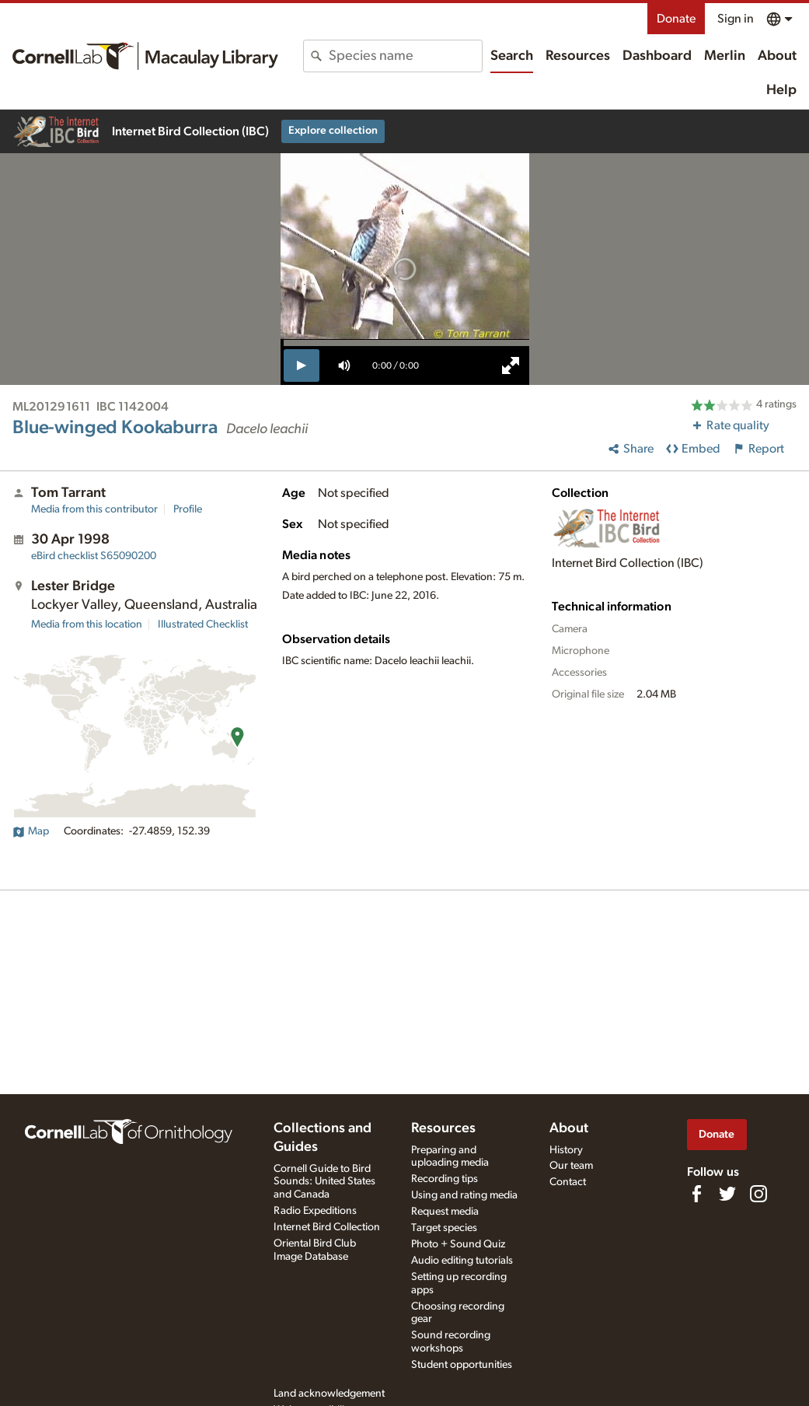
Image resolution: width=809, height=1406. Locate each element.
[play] (302, 365)
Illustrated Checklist (203, 624)
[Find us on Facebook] (696, 1193)
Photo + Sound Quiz (458, 1244)
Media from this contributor (94, 509)
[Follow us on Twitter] (727, 1193)
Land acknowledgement (329, 1393)
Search (511, 56)
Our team (571, 1165)
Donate (676, 18)
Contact (567, 1182)
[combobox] (405, 56)
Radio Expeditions (315, 1210)
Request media (445, 1211)
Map (30, 831)
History (566, 1150)
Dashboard (657, 56)
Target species (444, 1227)
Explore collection (333, 130)
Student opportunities (461, 1364)
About (777, 56)
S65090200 (93, 556)
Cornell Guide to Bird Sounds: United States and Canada (324, 1182)
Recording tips (444, 1178)
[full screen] (510, 365)
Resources (578, 56)
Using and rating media (464, 1195)
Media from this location (86, 624)
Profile (187, 509)
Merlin (724, 56)
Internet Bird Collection (327, 1227)
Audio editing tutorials (462, 1260)
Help (781, 90)
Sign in (735, 18)
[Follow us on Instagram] (758, 1193)
